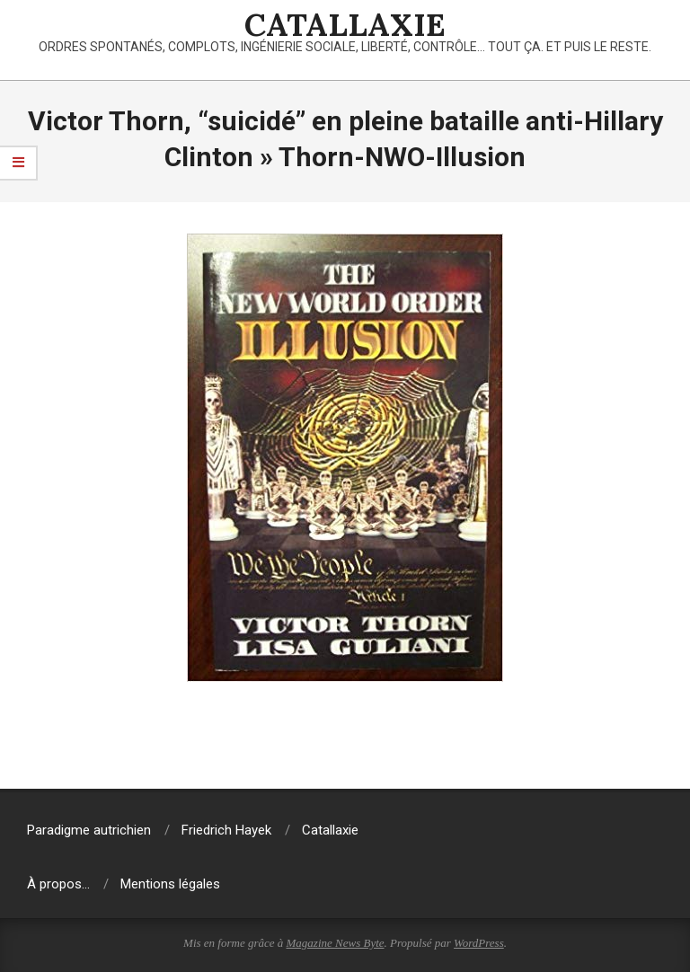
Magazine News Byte (336, 943)
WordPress (479, 943)
